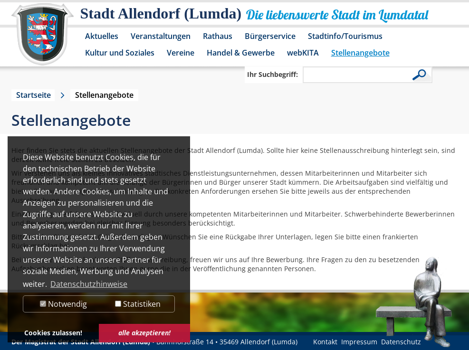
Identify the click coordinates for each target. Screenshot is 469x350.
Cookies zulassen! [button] (53, 332)
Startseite (33, 95)
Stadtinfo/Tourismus (345, 36)
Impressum (359, 341)
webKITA (303, 52)
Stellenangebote (360, 52)
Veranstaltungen (161, 36)
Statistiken (138, 304)
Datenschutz (401, 341)
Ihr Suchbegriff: (272, 74)
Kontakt (325, 341)
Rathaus (217, 36)
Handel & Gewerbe (241, 52)
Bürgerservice (270, 36)
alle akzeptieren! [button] (144, 332)
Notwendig (63, 304)
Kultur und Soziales (119, 52)
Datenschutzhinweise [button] (88, 284)
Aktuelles (101, 36)
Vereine (180, 52)
